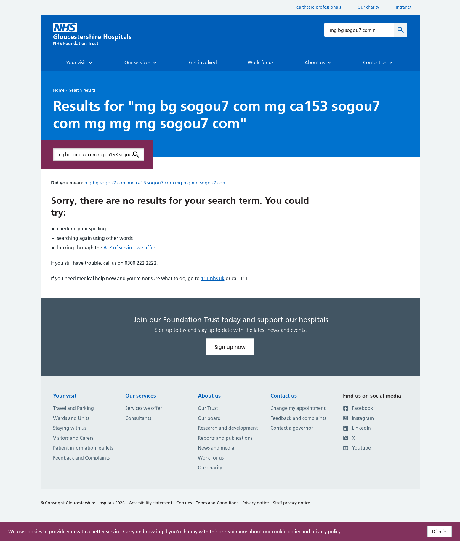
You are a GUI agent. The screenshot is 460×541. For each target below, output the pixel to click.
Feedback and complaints (298, 418)
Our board (209, 418)
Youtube (357, 448)
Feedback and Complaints (81, 458)
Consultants (138, 418)
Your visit (64, 395)
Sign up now (230, 346)
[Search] (400, 30)
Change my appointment (298, 408)
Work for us (211, 458)
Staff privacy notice (291, 502)
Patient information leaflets (83, 448)
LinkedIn (357, 428)
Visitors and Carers (73, 438)
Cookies (184, 502)
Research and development (228, 428)
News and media (216, 448)
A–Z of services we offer (129, 248)
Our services (140, 395)
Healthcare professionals (317, 7)
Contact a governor (291, 428)
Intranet (403, 7)
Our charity (368, 7)
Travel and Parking (73, 408)
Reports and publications (225, 438)
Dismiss (439, 531)
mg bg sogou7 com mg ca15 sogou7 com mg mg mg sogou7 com (155, 183)
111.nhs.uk (213, 278)
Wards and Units (71, 418)
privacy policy (326, 531)
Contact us (283, 395)
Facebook (358, 408)
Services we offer (143, 408)
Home (59, 90)
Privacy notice (255, 502)
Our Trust (208, 408)
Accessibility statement (150, 502)
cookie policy (286, 531)
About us (209, 395)
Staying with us (69, 428)
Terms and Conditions (217, 502)
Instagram (358, 418)
